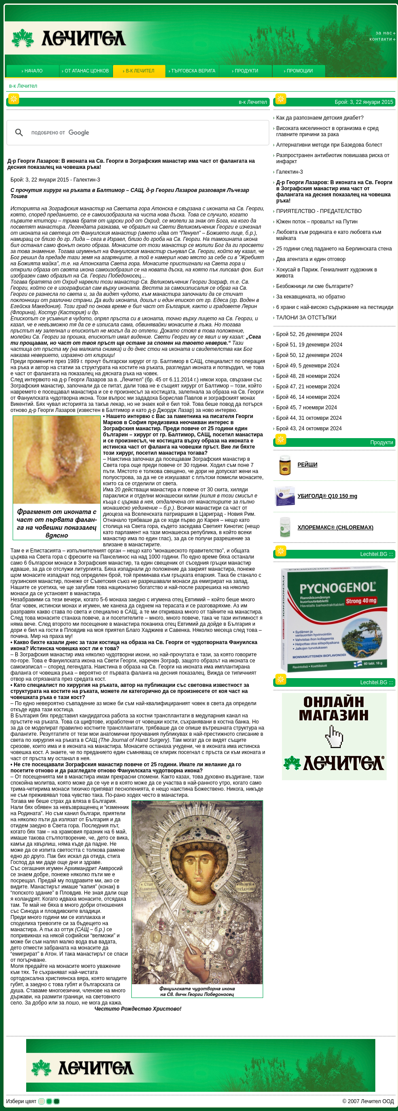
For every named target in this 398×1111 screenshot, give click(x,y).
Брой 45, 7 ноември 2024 (306, 408)
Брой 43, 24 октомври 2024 (309, 428)
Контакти (381, 38)
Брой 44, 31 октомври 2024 (309, 418)
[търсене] (136, 132)
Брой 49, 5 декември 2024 (308, 366)
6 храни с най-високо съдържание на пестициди (334, 307)
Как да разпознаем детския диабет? (320, 118)
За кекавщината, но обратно (310, 297)
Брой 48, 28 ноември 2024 (308, 376)
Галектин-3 (289, 172)
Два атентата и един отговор (311, 259)
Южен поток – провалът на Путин (317, 222)
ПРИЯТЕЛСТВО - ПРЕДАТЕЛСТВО (319, 211)
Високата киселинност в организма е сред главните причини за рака (327, 131)
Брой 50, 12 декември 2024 (309, 355)
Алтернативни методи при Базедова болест (329, 145)
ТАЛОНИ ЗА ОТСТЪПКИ (306, 318)
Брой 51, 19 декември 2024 (309, 345)
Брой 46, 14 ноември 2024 (308, 397)
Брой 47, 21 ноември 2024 (308, 387)
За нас (384, 32)
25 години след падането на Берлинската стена (334, 249)
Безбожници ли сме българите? (314, 286)
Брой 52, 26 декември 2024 (309, 334)
